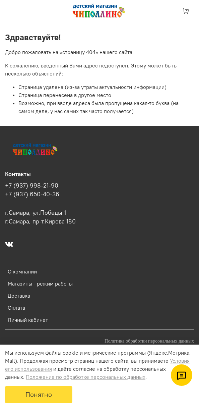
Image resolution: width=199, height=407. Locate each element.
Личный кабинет (28, 319)
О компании (22, 271)
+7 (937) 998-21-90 (31, 185)
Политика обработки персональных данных (149, 341)
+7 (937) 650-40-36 (32, 194)
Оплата (16, 307)
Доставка (19, 295)
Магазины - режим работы (40, 283)
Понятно (38, 394)
